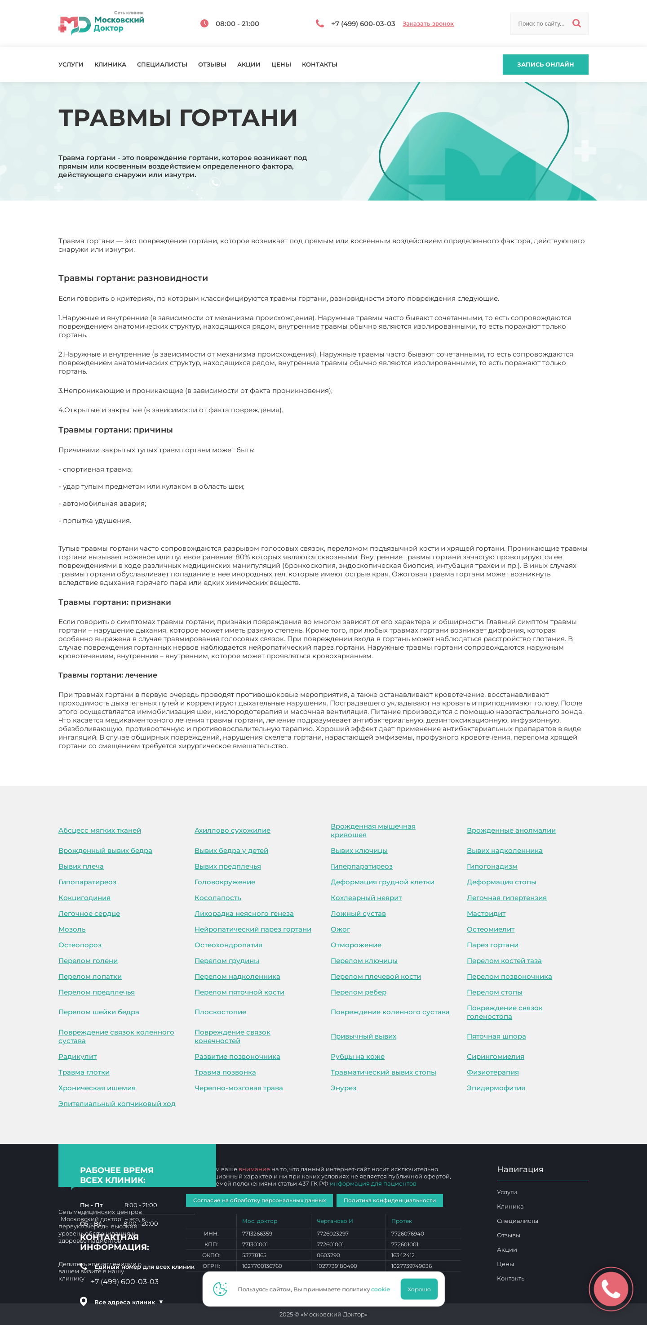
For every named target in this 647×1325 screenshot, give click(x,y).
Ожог (340, 929)
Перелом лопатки (90, 976)
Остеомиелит (490, 929)
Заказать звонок (428, 24)
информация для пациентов (373, 1183)
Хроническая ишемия (97, 1088)
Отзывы (212, 64)
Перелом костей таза (504, 960)
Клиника (110, 64)
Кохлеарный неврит (366, 897)
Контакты (319, 64)
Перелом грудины (227, 960)
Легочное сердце (89, 913)
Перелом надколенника (237, 976)
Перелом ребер (358, 992)
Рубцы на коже (358, 1056)
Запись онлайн (545, 64)
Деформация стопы (501, 882)
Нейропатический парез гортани (253, 929)
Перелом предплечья (96, 992)
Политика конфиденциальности (390, 1200)
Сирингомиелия (495, 1056)
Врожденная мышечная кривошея (373, 830)
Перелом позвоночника (509, 976)
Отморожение (356, 945)
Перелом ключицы (364, 960)
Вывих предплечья (228, 866)
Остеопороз (80, 945)
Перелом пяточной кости (239, 992)
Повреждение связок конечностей (232, 1036)
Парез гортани (492, 945)
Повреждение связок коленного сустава (116, 1036)
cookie (383, 1289)
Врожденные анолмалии (511, 830)
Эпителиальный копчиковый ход (117, 1103)
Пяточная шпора (496, 1036)
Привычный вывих (363, 1036)
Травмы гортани (318, 745)
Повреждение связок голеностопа (505, 1012)
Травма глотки (84, 1072)
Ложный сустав (358, 913)
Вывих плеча (81, 866)
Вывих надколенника (505, 850)
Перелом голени (88, 960)
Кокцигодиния (84, 897)
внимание (254, 1169)
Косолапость (218, 897)
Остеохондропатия (228, 945)
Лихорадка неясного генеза (244, 913)
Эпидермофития (496, 1088)
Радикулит (77, 1056)
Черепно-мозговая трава (239, 1088)
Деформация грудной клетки (382, 882)
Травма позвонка (225, 1072)
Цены (281, 64)
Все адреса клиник (129, 1302)
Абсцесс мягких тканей (99, 830)
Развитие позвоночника (237, 1056)
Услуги (71, 64)
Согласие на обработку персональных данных (259, 1200)
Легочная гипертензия (507, 897)
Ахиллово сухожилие (232, 830)
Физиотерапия (493, 1072)
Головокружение (225, 882)
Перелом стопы (495, 992)
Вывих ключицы (359, 850)
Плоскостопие (220, 1012)
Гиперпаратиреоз (362, 866)
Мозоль (72, 929)
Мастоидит (486, 913)
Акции (249, 64)
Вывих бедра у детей (231, 850)
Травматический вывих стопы (383, 1072)
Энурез (343, 1088)
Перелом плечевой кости (376, 976)
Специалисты (162, 64)
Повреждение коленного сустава (390, 1012)
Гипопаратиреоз (87, 882)
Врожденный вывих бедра (105, 850)
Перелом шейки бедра (98, 1012)
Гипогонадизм (492, 866)
